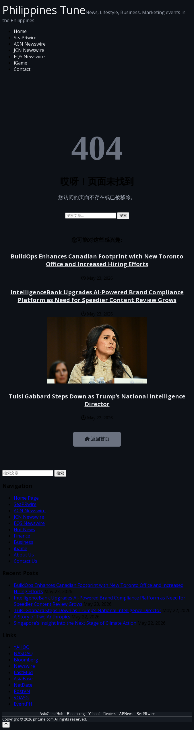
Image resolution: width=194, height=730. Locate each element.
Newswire (24, 666)
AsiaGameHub (51, 714)
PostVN (22, 691)
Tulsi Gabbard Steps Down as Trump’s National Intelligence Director (97, 400)
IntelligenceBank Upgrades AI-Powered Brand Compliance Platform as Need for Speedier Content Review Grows (97, 296)
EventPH (23, 704)
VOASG (21, 697)
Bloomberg (26, 660)
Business (23, 542)
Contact (22, 69)
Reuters (109, 714)
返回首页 (97, 439)
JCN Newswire (29, 50)
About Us (24, 555)
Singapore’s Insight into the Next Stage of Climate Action (75, 623)
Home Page (26, 498)
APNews (126, 714)
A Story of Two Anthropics (42, 617)
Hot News (24, 529)
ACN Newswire (30, 44)
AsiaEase (23, 679)
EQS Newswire (29, 56)
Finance (22, 536)
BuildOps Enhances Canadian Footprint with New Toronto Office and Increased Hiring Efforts (97, 260)
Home (20, 31)
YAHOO (22, 647)
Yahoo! (94, 714)
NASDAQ (23, 653)
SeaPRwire (25, 37)
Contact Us (25, 561)
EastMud (23, 672)
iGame (20, 63)
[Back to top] (6, 725)
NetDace (23, 685)
